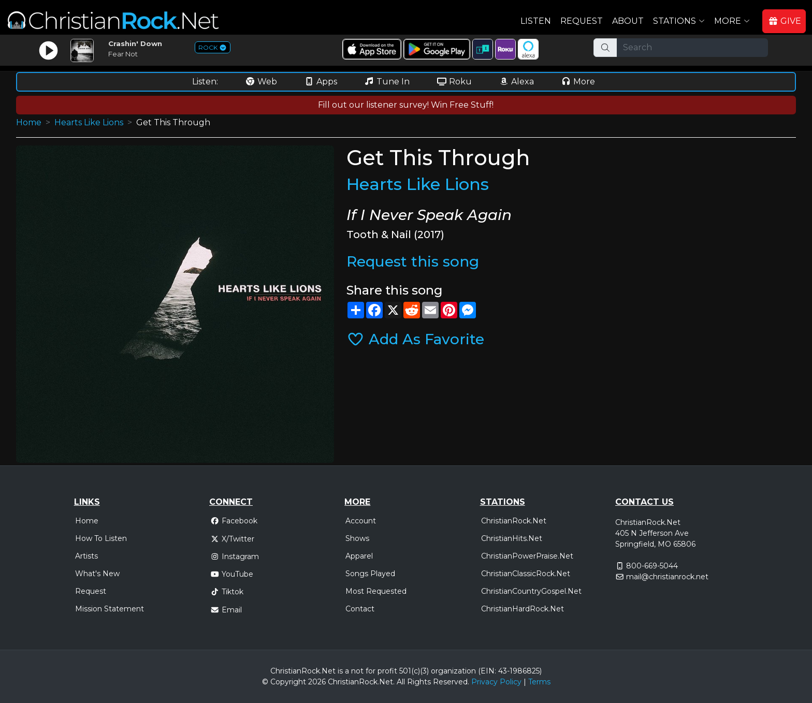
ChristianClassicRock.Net (525, 573)
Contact (359, 608)
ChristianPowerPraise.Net (527, 556)
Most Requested (376, 591)
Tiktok (226, 591)
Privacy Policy (496, 681)
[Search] (692, 47)
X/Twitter (232, 539)
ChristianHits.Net (511, 538)
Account (360, 520)
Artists (86, 556)
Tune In (387, 81)
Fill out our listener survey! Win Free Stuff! (406, 105)
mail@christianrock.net (667, 576)
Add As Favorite (415, 339)
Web (261, 81)
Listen (535, 21)
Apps (320, 81)
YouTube (231, 574)
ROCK (212, 47)
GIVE (784, 21)
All (401, 681)
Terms (539, 681)
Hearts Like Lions (88, 122)
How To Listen (101, 538)
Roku (454, 81)
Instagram (234, 556)
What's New (97, 573)
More (578, 81)
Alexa (516, 81)
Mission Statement (109, 608)
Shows (357, 538)
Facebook (233, 520)
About (628, 21)
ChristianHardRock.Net (522, 608)
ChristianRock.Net (513, 520)
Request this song (412, 261)
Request (581, 21)
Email (226, 609)
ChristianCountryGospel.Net (531, 591)
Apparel (359, 556)
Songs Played (370, 573)
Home (28, 122)
